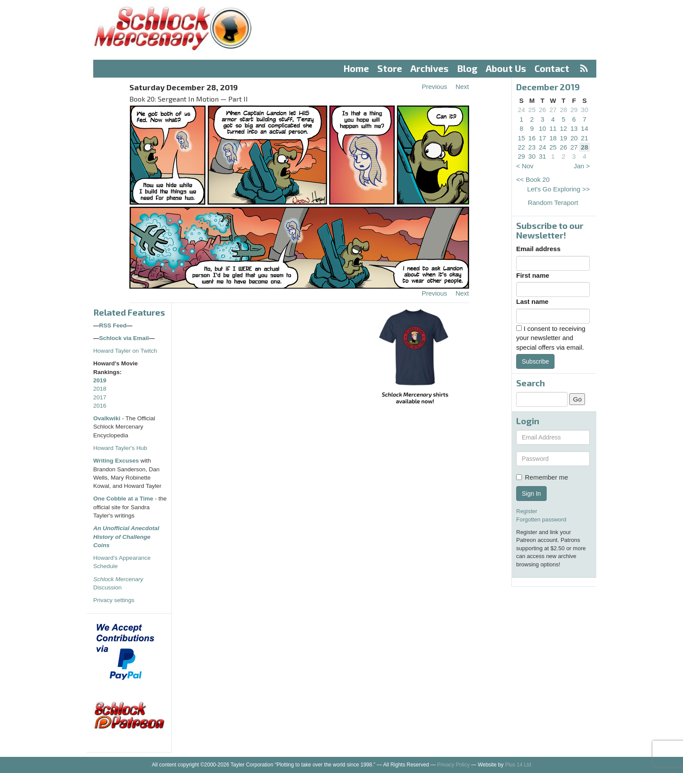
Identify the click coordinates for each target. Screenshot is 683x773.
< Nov (525, 166)
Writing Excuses (116, 460)
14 (584, 128)
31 (542, 156)
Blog (467, 68)
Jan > (582, 166)
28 (563, 109)
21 (584, 138)
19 (563, 138)
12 (563, 128)
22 (521, 147)
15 (521, 138)
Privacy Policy (453, 765)
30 (584, 109)
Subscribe (535, 361)
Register (526, 511)
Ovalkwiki (107, 418)
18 (553, 138)
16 (532, 138)
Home (356, 68)
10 (542, 128)
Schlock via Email (124, 338)
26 (542, 109)
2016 (99, 405)
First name (532, 275)
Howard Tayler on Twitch (125, 350)
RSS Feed (113, 325)
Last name (532, 301)
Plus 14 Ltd (518, 765)
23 (532, 147)
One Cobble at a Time (123, 498)
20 (574, 138)
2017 (99, 397)
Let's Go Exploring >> (558, 189)
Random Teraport (553, 202)
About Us (506, 68)
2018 (99, 388)
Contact (551, 68)
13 (574, 128)
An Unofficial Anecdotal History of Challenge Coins (126, 536)
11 (553, 128)
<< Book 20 (533, 179)
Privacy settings (114, 600)
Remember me (542, 477)
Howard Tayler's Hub (120, 448)
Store (389, 68)
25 (532, 109)
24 (521, 109)
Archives (429, 68)
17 (542, 138)
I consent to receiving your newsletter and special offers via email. (550, 338)
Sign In (531, 493)
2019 (99, 380)
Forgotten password (541, 519)
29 (574, 109)
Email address (538, 248)
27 (553, 109)
